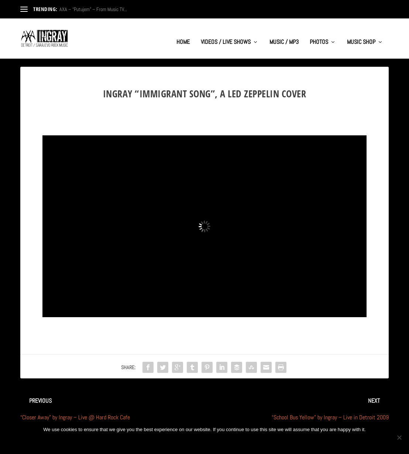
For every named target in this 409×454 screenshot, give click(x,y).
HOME (183, 35)
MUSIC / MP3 (284, 35)
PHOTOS (319, 35)
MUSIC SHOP (361, 35)
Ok (180, 442)
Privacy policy (216, 442)
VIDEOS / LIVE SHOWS (226, 35)
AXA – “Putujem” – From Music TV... (93, 9)
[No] (399, 437)
